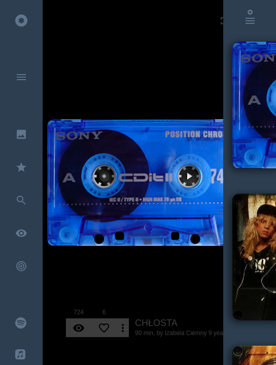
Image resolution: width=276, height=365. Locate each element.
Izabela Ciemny (186, 333)
